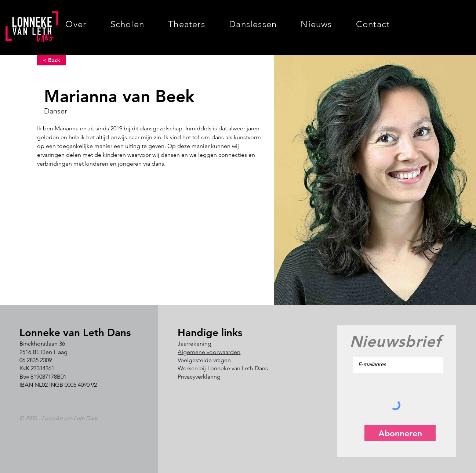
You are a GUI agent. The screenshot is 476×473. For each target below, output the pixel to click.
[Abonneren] (400, 433)
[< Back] (51, 60)
